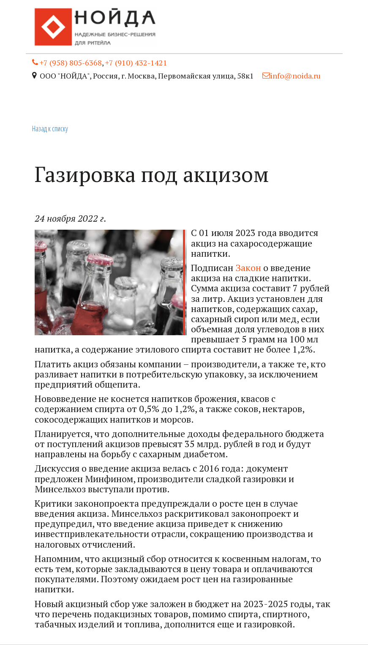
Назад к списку (50, 128)
